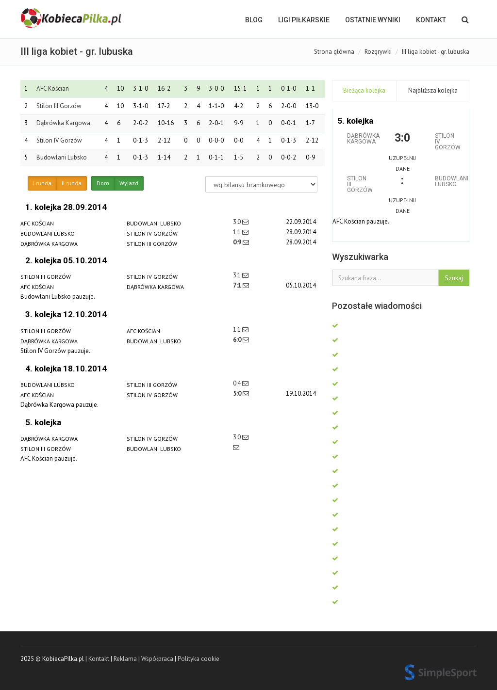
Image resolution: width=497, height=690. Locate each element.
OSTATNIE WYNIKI (372, 20)
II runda (72, 183)
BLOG (254, 20)
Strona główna (334, 52)
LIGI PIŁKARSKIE (304, 20)
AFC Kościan (52, 88)
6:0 (238, 340)
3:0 (237, 222)
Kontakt (431, 20)
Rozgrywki (378, 52)
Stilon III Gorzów (59, 106)
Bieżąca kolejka (364, 90)
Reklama (125, 659)
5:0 (238, 393)
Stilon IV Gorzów (59, 140)
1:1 (237, 232)
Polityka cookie (198, 659)
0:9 (238, 242)
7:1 (238, 285)
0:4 (237, 383)
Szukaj (454, 277)
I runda (42, 183)
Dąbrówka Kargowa (63, 123)
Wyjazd (128, 183)
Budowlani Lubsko (61, 157)
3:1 (237, 275)
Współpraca (157, 659)
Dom (103, 183)
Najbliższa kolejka (433, 90)
